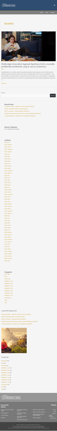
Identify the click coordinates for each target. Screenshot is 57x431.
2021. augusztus (8, 241)
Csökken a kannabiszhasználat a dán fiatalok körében (16, 108)
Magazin (52, 12)
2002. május (7, 260)
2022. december (8, 203)
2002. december (8, 258)
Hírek (47, 12)
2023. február (7, 199)
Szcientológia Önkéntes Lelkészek (22, 410)
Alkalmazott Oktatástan (22, 420)
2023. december (8, 189)
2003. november (8, 256)
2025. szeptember (8, 149)
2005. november (8, 251)
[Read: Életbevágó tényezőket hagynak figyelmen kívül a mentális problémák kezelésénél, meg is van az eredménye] (28, 46)
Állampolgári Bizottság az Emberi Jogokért (39, 415)
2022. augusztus (8, 213)
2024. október (7, 168)
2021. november (8, 234)
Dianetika (3, 417)
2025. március (7, 158)
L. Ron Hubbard (4, 415)
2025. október (7, 147)
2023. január (7, 201)
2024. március (7, 182)
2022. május (7, 220)
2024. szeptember (8, 170)
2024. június (7, 177)
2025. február (7, 161)
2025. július (7, 154)
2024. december (8, 165)
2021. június (7, 244)
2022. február (7, 227)
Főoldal (41, 12)
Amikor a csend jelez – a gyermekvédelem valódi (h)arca (17, 111)
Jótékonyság (7, 278)
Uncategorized (7, 297)
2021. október (7, 237)
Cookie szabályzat (51, 416)
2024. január (7, 187)
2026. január (7, 142)
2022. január (7, 230)
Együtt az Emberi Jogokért (39, 409)
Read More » (4, 83)
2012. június (7, 246)
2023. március (7, 196)
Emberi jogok (7, 274)
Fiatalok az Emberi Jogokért (39, 412)
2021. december (8, 232)
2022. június (7, 218)
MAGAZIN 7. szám (8, 295)
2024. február (7, 184)
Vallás (5, 300)
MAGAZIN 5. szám (8, 290)
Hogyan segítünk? (37, 417)
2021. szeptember (8, 239)
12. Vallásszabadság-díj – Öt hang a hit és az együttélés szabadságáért (20, 115)
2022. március (7, 225)
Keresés (3, 92)
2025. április (7, 156)
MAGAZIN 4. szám (8, 288)
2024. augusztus (8, 173)
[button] (54, 5)
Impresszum (53, 418)
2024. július (7, 175)
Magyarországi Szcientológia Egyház (7, 410)
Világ (2, 69)
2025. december (8, 144)
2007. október (7, 248)
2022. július (7, 215)
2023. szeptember (8, 194)
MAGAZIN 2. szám (8, 283)
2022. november (8, 206)
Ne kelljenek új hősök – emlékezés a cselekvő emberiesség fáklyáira (20, 106)
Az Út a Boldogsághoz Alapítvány (22, 417)
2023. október (7, 192)
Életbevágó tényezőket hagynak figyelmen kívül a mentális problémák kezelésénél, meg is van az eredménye (28, 65)
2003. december (8, 253)
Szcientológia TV (5, 413)
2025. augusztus (8, 151)
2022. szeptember (8, 211)
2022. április (7, 222)
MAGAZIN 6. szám (8, 293)
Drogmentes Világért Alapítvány (21, 413)
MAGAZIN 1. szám (8, 281)
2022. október (7, 208)
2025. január (7, 163)
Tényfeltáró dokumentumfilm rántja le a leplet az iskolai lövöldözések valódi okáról (23, 113)
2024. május (7, 180)
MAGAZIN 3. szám (8, 285)
